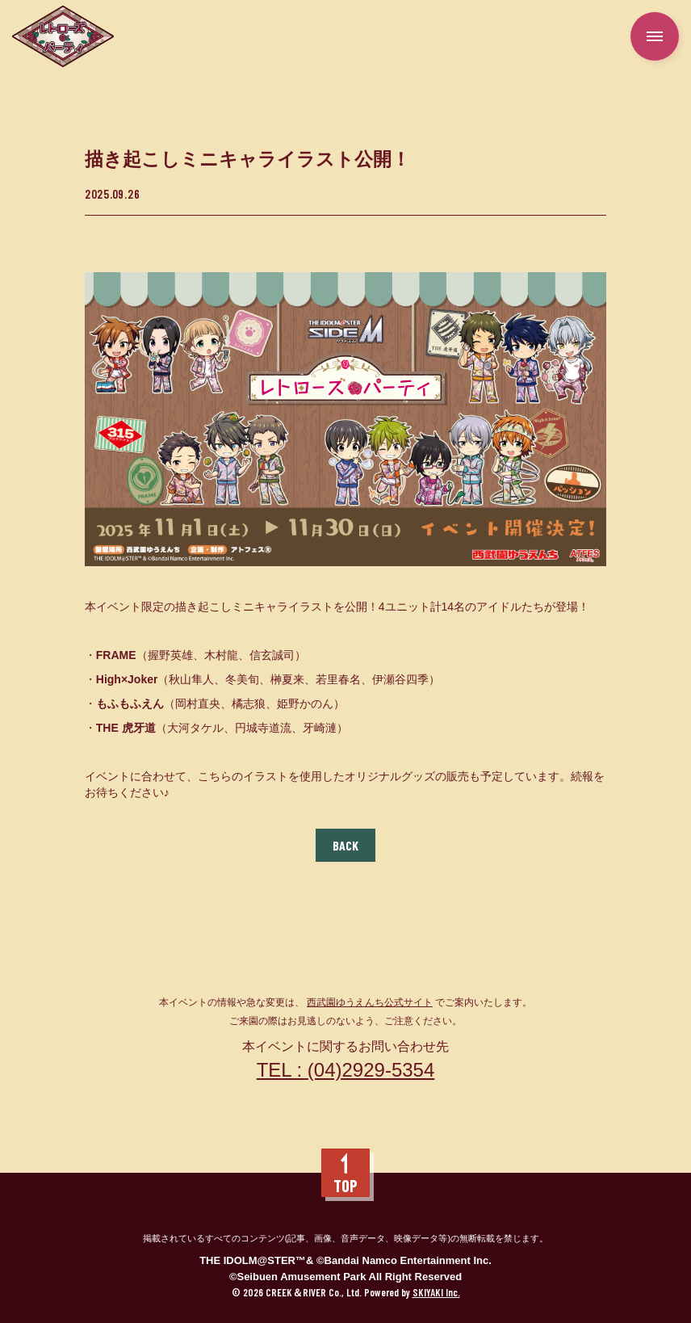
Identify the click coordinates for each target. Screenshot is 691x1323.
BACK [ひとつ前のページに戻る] (345, 845)
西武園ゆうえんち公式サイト (370, 1002)
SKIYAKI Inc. (436, 1292)
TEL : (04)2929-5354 (346, 1070)
